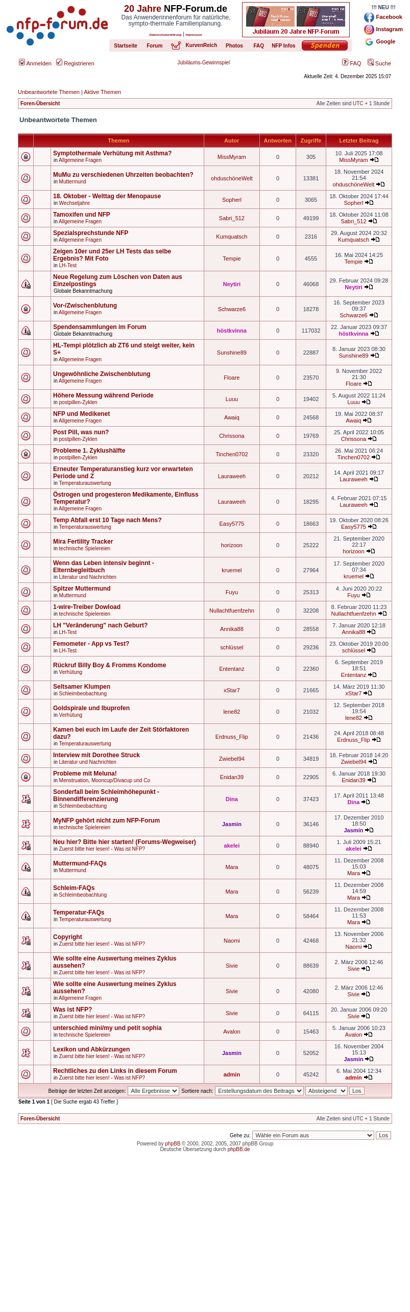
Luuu (232, 399)
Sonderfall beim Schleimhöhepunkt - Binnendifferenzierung (106, 795)
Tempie (231, 258)
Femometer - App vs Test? (91, 643)
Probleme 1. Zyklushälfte (89, 450)
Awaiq (231, 417)
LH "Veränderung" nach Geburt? (100, 625)
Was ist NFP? (72, 1009)
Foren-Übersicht (40, 103)
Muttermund (72, 181)
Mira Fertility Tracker (83, 541)
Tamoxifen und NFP (81, 214)
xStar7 (232, 690)
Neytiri (231, 284)
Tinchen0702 (231, 454)
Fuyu (232, 592)
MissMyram (232, 157)
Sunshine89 (232, 352)
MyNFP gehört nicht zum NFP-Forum (106, 820)
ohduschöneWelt (232, 178)
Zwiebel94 (232, 759)
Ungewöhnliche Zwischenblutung (102, 374)
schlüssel (231, 647)
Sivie (232, 966)
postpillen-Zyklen (78, 402)
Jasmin (232, 824)
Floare (231, 377)
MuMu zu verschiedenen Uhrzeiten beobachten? (123, 174)
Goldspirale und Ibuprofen (91, 708)
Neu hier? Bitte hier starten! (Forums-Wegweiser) (124, 842)
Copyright (67, 937)
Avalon (231, 1031)
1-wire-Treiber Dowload (86, 607)
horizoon (232, 545)
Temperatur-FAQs (78, 912)
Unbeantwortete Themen (49, 92)
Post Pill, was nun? (81, 432)
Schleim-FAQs (73, 888)
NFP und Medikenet (81, 413)
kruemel (232, 570)
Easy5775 (231, 524)
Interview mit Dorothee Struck (96, 755)
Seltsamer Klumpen (81, 686)
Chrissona (232, 436)
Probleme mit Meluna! (85, 773)
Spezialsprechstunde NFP (90, 233)
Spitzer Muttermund (82, 588)
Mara (231, 867)
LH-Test (68, 265)
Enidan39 (232, 777)
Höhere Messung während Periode (103, 395)
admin (232, 1074)
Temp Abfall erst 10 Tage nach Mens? (107, 520)
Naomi (232, 941)
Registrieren (75, 63)
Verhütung (71, 672)
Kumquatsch (231, 236)
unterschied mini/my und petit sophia (107, 1028)
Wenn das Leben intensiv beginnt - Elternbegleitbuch (103, 566)
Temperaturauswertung (85, 483)
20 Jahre (142, 9)
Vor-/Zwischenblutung (85, 305)
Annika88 (232, 629)
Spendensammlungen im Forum (100, 327)
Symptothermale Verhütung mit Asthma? (112, 153)
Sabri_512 (232, 218)
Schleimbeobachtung (83, 693)
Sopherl (232, 200)
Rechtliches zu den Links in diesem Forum (115, 1070)
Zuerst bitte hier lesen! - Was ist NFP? (102, 849)
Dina (232, 799)
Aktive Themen (102, 92)
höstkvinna (232, 330)
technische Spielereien (85, 548)
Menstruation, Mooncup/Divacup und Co (104, 780)
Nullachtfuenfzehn (231, 610)
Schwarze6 (232, 309)
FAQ (351, 63)
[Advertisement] (205, 1240)
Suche (379, 63)
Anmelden (35, 63)
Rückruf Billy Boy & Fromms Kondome (109, 665)
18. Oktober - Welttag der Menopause (107, 196)
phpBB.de (239, 1149)
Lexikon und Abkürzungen (91, 1049)
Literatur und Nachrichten (87, 577)
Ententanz (232, 669)
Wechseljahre (74, 203)
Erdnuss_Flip (231, 737)
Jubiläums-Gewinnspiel (203, 62)
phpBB (172, 1143)
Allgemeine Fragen (80, 160)
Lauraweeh (232, 476)
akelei (232, 845)
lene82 (231, 712)
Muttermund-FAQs (80, 863)
